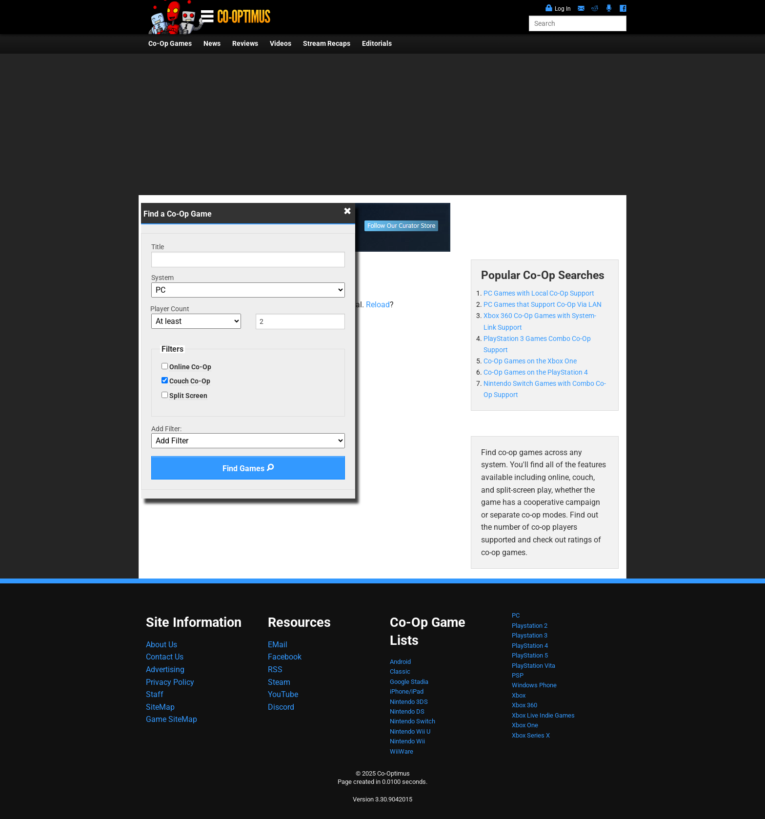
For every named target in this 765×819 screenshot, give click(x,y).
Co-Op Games (170, 44)
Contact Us (164, 656)
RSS (275, 669)
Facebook (285, 656)
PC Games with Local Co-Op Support (538, 293)
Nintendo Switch (412, 721)
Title (157, 246)
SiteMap (160, 707)
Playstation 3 (529, 635)
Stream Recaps (326, 44)
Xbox (518, 695)
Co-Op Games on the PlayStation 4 (535, 372)
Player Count (169, 308)
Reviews (245, 44)
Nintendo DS (407, 711)
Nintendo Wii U (410, 731)
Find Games (248, 468)
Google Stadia (409, 681)
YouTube (283, 694)
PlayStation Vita (533, 665)
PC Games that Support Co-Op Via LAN (542, 304)
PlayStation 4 (530, 645)
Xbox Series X (531, 735)
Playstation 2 (529, 625)
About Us (161, 644)
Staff (154, 694)
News (212, 44)
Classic (400, 671)
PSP (517, 675)
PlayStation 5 (530, 655)
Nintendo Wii (407, 741)
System (162, 277)
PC (516, 615)
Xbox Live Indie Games (543, 715)
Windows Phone (534, 685)
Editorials (377, 44)
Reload (378, 304)
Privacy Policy (170, 682)
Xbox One (525, 725)
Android (400, 661)
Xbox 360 (524, 705)
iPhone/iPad (406, 691)
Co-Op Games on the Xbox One (530, 361)
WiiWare (401, 751)
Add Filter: (166, 428)
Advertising (165, 669)
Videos (280, 44)
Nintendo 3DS (409, 701)
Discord (281, 707)
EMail (277, 644)
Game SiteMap (171, 719)
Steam (279, 682)
